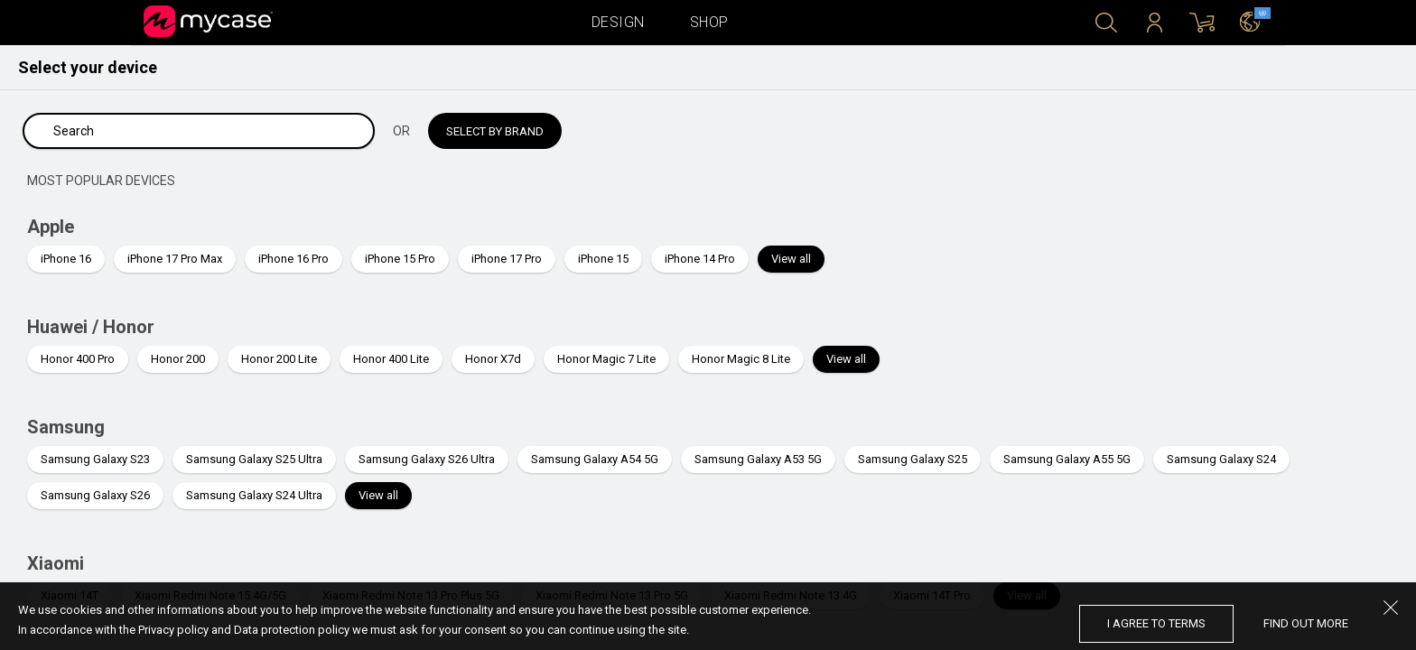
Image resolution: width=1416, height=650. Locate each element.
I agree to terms (1156, 623)
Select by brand (495, 131)
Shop (709, 22)
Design (618, 22)
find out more (1305, 623)
